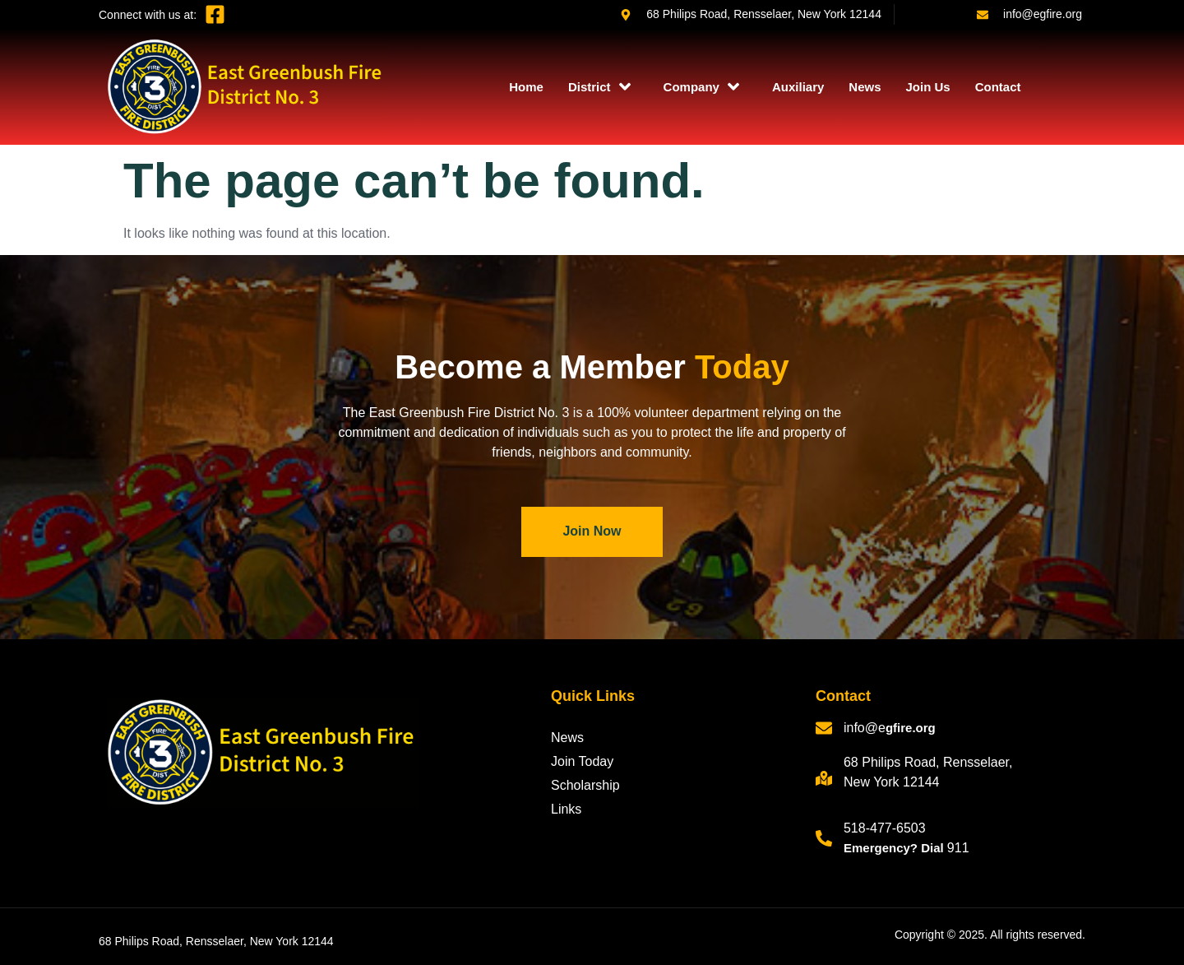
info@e (865, 728)
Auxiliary (798, 87)
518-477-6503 (885, 828)
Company (701, 86)
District (599, 86)
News (865, 87)
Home (526, 87)
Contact (998, 87)
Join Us (928, 87)
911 (958, 848)
